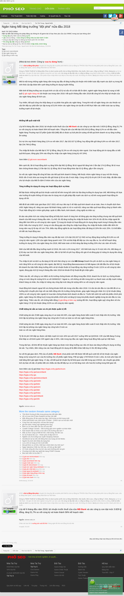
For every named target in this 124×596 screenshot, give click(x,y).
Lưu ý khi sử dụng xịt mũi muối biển (35, 443)
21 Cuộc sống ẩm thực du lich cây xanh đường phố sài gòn (43, 449)
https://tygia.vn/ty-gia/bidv (29, 384)
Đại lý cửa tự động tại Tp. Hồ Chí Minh (17, 44)
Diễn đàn (49, 9)
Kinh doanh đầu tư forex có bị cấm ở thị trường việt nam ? (43, 431)
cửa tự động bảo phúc (31, 66)
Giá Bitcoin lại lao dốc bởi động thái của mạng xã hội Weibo (43, 439)
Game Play (34, 575)
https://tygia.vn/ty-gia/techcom (53, 369)
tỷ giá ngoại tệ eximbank (31, 471)
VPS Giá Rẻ (11, 570)
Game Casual (59, 572)
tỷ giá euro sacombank (10, 51)
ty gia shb (26, 459)
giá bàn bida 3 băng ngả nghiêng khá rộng (37, 424)
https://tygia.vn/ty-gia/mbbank (31, 396)
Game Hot (34, 572)
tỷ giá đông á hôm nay (10, 55)
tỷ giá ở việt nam (28, 463)
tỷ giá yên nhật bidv (29, 469)
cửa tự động (10, 38)
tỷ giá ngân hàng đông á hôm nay (34, 473)
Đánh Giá (81, 570)
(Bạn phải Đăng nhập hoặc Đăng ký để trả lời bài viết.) (106, 539)
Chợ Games (34, 569)
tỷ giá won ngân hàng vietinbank (33, 467)
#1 (121, 480)
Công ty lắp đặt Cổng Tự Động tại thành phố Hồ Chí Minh (23, 40)
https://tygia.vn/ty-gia (27, 375)
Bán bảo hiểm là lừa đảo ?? (32, 453)
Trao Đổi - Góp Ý (108, 572)
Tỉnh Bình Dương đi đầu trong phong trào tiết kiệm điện (42, 414)
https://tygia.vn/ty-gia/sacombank (32, 372)
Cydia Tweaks (83, 572)
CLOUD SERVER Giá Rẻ (16, 573)
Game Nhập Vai (60, 567)
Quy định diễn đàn (108, 567)
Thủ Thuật (82, 575)
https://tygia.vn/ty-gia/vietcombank (33, 378)
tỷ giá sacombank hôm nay (31, 461)
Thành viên (64, 9)
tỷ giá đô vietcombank (30, 465)
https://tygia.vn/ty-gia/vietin (30, 381)
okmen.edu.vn (30, 406)
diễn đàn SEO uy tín (7, 1)
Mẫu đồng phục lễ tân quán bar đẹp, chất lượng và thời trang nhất (45, 418)
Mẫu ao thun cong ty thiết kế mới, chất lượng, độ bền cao (42, 433)
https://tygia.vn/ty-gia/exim (29, 387)
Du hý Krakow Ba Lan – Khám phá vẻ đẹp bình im (40, 435)
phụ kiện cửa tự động (18, 36)
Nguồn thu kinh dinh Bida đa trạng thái (36, 441)
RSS (63, 585)
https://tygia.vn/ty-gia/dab (29, 390)
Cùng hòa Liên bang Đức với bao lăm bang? (38, 422)
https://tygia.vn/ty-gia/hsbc (29, 393)
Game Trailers (83, 578)
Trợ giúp (34, 585)
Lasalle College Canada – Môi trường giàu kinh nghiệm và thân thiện (46, 429)
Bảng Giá (105, 570)
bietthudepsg (40, 46)
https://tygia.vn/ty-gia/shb (29, 399)
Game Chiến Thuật (61, 570)
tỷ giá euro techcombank (31, 457)
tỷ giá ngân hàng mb (9, 53)
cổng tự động (19, 42)
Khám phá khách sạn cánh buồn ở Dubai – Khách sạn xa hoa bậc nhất (47, 420)
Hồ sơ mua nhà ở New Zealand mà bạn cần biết (39, 416)
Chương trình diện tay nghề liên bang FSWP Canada (41, 451)
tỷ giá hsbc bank (28, 477)
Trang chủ (35, 9)
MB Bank (73, 126)
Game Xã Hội (59, 575)
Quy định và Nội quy (14, 585)
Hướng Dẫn (82, 567)
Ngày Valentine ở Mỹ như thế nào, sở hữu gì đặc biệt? (41, 447)
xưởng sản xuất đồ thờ (39, 523)
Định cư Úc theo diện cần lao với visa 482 (37, 426)
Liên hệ (26, 585)
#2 (121, 526)
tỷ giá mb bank (27, 475)
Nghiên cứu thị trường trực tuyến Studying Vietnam (40, 437)
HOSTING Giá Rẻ (13, 567)
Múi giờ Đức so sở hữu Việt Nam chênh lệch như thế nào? (43, 445)
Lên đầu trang (54, 585)
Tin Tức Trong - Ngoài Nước (20, 46)
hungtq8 (21, 526)
